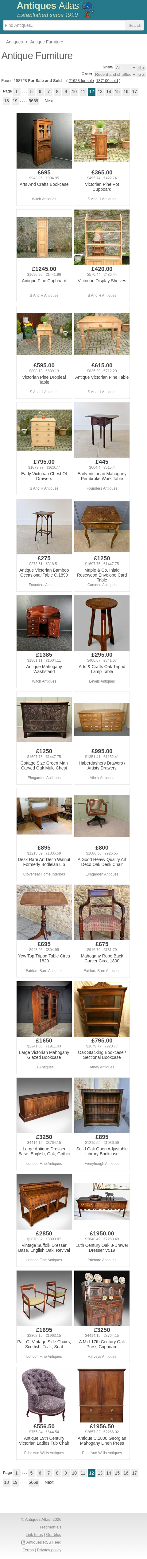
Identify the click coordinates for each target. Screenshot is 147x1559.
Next (49, 100)
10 (74, 91)
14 (108, 91)
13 (100, 91)
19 (15, 100)
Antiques (48, 5)
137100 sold (107, 80)
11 (83, 91)
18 (6, 100)
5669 (33, 100)
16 (126, 91)
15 (117, 91)
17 (134, 91)
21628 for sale (81, 80)
